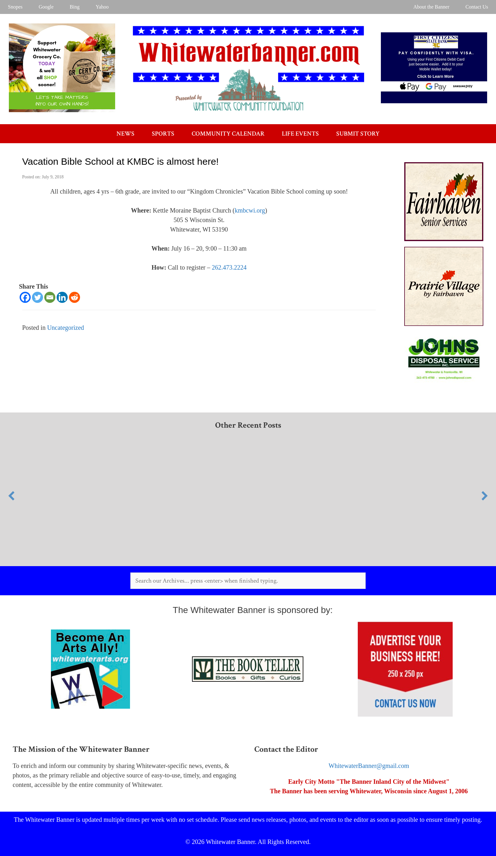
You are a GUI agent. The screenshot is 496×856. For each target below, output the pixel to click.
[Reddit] (74, 297)
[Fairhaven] (443, 238)
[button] (11, 496)
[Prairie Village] (443, 323)
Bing (74, 7)
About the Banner (431, 7)
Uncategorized (65, 327)
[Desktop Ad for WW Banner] (62, 109)
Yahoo (102, 7)
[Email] (49, 297)
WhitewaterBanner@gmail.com (369, 765)
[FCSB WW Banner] (434, 101)
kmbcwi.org (250, 210)
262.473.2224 (229, 267)
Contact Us (476, 7)
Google (46, 7)
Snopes (15, 7)
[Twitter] (37, 297)
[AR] (443, 382)
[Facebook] (25, 297)
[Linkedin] (62, 297)
